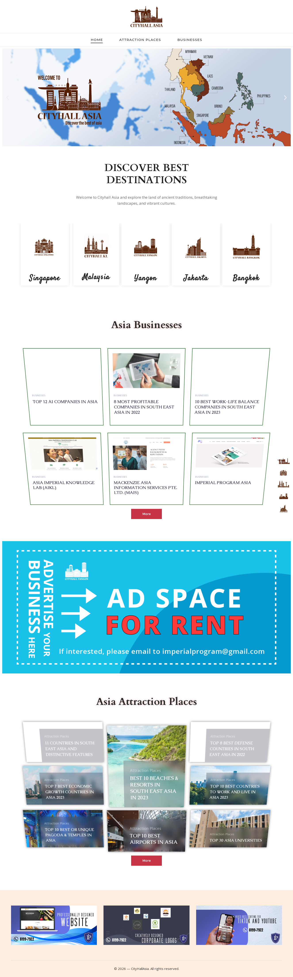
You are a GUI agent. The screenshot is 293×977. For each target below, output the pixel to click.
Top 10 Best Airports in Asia (152, 843)
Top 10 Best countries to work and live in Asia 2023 (223, 803)
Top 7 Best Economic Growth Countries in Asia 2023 (78, 803)
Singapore (44, 278)
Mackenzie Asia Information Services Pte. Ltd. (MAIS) (145, 488)
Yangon (145, 278)
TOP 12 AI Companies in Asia (84, 427)
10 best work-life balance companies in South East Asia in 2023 (207, 428)
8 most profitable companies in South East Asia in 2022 (144, 428)
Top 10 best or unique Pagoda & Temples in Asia (78, 840)
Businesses (62, 425)
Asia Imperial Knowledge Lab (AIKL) (83, 488)
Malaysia (96, 277)
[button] (7, 97)
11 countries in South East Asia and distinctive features (78, 766)
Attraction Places (63, 761)
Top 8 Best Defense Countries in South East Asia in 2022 (220, 766)
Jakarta (196, 278)
